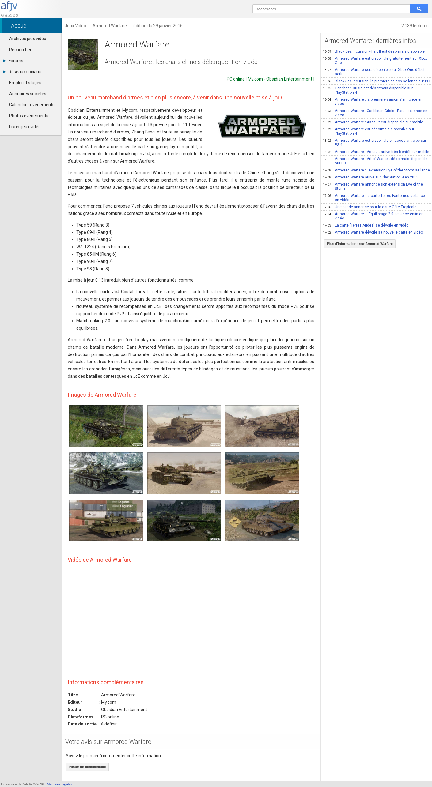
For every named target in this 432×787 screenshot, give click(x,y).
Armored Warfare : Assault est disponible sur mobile (373, 122)
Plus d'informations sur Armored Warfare (360, 243)
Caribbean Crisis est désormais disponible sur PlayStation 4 (368, 90)
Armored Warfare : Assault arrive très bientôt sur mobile (376, 152)
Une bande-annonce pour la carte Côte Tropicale (369, 207)
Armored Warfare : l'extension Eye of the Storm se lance (376, 170)
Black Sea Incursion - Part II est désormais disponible (374, 51)
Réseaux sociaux (22, 71)
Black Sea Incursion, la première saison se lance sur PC (376, 81)
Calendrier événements (32, 104)
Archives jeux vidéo (27, 38)
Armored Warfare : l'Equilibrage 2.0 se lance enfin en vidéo (373, 216)
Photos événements (28, 115)
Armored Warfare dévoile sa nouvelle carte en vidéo (373, 232)
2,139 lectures (415, 25)
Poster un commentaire (87, 767)
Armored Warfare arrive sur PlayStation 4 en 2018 (371, 177)
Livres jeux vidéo (25, 126)
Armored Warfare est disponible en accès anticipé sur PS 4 (374, 142)
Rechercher (20, 49)
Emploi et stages (25, 82)
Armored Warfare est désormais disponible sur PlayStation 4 (368, 131)
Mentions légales (59, 784)
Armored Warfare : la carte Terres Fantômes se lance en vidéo (374, 197)
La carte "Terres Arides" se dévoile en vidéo (365, 225)
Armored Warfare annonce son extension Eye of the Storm (373, 186)
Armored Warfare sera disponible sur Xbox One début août (374, 72)
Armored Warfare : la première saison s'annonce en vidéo (373, 101)
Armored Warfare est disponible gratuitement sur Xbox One (375, 60)
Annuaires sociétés (27, 93)
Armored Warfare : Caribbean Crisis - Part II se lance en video (375, 113)
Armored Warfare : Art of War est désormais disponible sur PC (375, 161)
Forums (13, 60)
